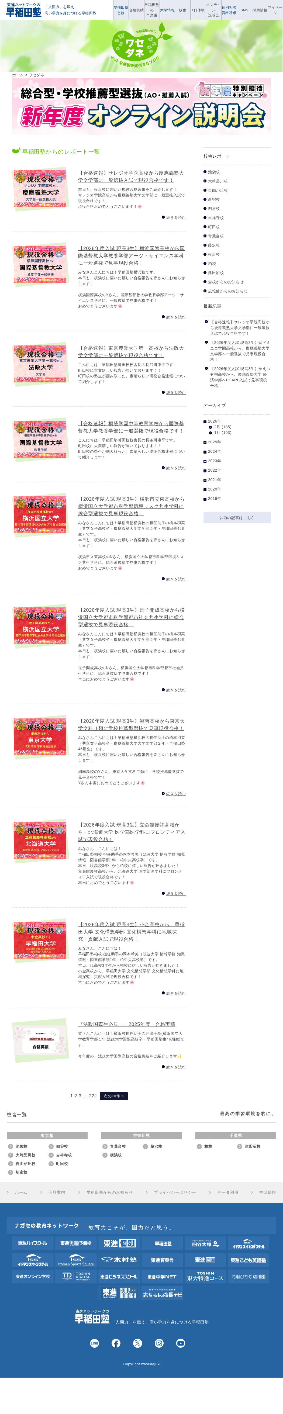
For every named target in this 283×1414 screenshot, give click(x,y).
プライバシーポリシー (175, 1192)
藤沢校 (214, 245)
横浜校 (214, 254)
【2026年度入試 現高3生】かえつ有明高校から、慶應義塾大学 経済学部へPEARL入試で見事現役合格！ (240, 377)
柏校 (212, 263)
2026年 (214, 421)
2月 (217, 427)
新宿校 (214, 199)
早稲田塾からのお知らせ (110, 1192)
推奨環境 (267, 1192)
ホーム (21, 1192)
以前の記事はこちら (237, 518)
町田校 (214, 227)
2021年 (214, 480)
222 (93, 1096)
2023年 (214, 461)
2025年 (214, 442)
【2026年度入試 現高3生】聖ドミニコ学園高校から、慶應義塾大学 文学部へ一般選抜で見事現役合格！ (240, 351)
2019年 (214, 498)
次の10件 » (114, 1096)
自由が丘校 (218, 190)
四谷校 (214, 208)
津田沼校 (216, 273)
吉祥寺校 (216, 218)
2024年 (214, 451)
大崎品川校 (218, 181)
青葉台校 (216, 236)
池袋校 (214, 172)
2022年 (214, 470)
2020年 (214, 489)
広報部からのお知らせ (228, 291)
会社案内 (57, 1192)
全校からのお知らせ (226, 282)
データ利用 (228, 1192)
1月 (217, 432)
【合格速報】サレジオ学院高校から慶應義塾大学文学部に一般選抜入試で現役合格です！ (240, 328)
